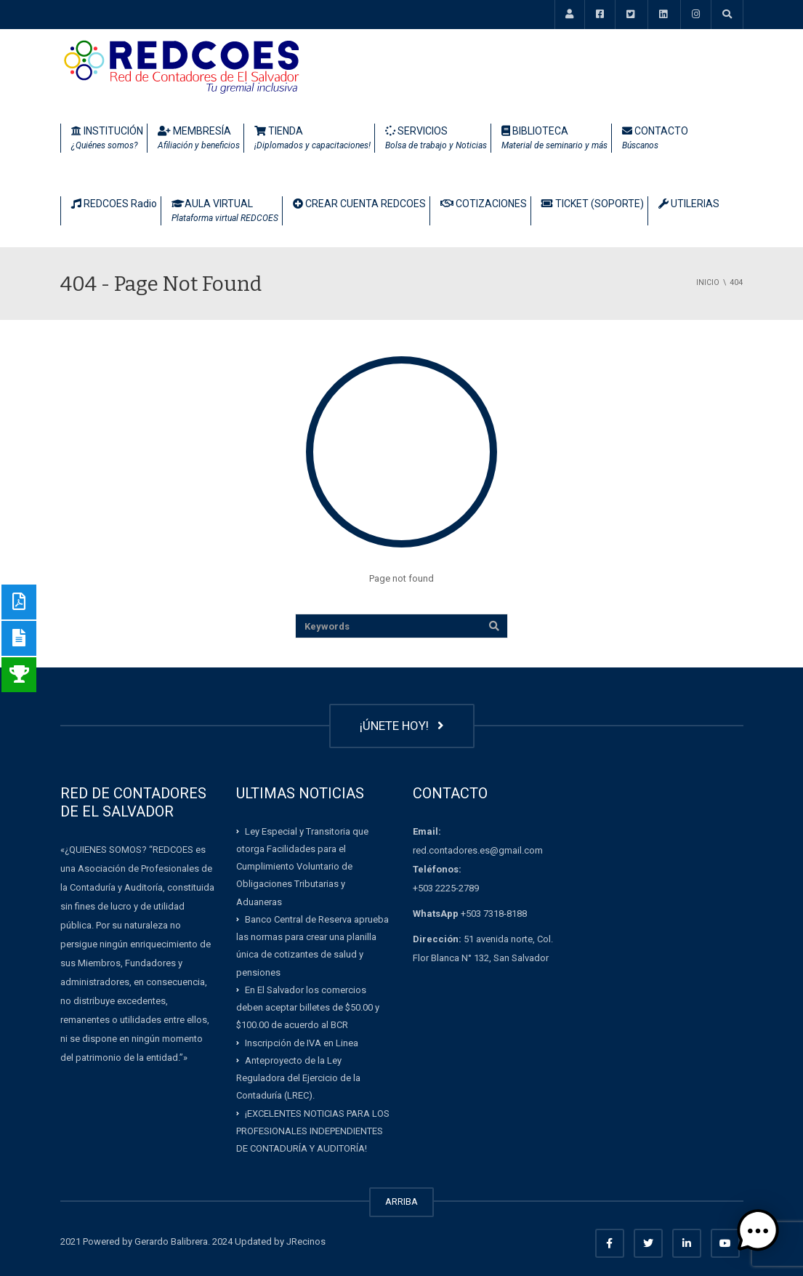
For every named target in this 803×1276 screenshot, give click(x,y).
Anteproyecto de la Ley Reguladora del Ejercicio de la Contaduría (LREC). (298, 1078)
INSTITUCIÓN (107, 139)
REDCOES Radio (114, 203)
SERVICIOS (436, 139)
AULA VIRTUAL (225, 211)
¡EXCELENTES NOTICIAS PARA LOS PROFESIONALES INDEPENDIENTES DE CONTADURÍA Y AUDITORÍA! (313, 1130)
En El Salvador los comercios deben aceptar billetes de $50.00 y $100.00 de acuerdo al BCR (307, 1007)
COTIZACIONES (483, 203)
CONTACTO (655, 139)
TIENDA (312, 139)
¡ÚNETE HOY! (402, 725)
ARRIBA (401, 1201)
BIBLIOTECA (554, 139)
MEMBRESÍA (199, 139)
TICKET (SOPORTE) (592, 203)
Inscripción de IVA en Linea (301, 1042)
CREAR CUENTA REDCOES (359, 203)
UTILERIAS (688, 203)
